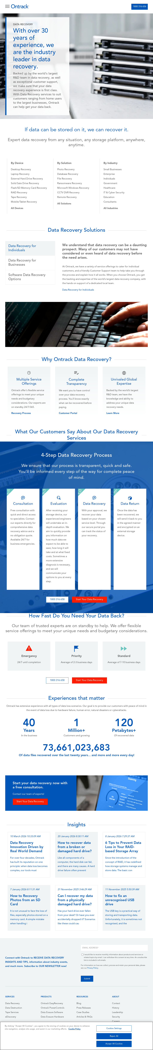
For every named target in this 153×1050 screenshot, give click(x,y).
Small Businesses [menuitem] (113, 169)
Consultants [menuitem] (110, 202)
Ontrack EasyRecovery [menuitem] (52, 1003)
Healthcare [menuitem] (109, 188)
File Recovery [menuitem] (64, 179)
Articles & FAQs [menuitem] (84, 1017)
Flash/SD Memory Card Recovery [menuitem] (29, 188)
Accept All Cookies (114, 1044)
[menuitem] (17, 208)
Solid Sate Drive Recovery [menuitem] (25, 183)
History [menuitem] (115, 1008)
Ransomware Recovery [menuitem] (69, 183)
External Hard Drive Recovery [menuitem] (27, 179)
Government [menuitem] (110, 183)
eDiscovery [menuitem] (10, 1017)
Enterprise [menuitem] (109, 174)
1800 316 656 (139, 7)
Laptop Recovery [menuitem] (20, 174)
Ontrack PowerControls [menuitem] (52, 1008)
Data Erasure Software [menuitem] (52, 1012)
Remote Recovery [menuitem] (67, 197)
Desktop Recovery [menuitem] (21, 169)
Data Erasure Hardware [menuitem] (52, 1017)
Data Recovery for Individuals (78, 290)
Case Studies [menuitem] (82, 1012)
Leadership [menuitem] (117, 1012)
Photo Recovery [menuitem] (66, 169)
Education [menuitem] (109, 197)
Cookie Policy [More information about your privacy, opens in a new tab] (74, 1029)
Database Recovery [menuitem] (67, 174)
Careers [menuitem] (116, 1021)
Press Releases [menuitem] (83, 1008)
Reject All (114, 1036)
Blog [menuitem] (78, 1003)
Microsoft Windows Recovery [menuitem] (73, 188)
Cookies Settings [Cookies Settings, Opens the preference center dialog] (114, 1028)
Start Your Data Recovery (89, 599)
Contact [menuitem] (116, 1003)
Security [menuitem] (116, 1017)
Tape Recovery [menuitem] (19, 197)
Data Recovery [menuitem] (12, 1003)
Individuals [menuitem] (109, 179)
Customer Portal (68, 413)
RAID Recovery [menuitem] (19, 193)
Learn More (112, 413)
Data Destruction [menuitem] (13, 1008)
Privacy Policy (92, 968)
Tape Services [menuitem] (12, 1012)
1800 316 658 (57, 599)
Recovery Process (21, 413)
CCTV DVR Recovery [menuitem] (68, 193)
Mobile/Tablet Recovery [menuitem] (24, 202)
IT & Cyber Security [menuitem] (114, 193)
